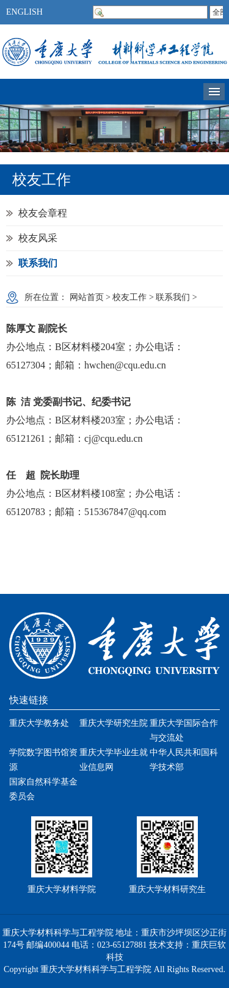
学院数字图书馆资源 (43, 760)
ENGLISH (24, 11)
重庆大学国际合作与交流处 (184, 730)
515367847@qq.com (125, 512)
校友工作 (129, 297)
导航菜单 (214, 91)
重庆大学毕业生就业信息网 (113, 760)
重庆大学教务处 (39, 723)
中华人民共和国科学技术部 (184, 760)
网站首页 (87, 297)
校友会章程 (42, 213)
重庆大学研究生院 (113, 723)
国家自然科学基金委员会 (43, 789)
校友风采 (37, 238)
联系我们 (37, 263)
